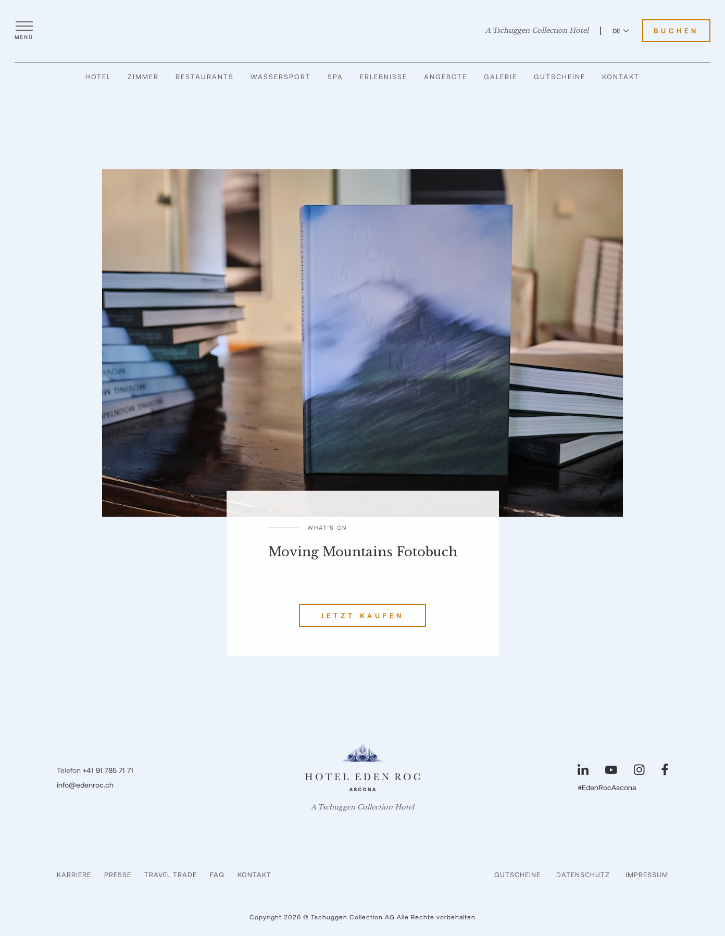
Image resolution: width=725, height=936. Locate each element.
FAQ (217, 874)
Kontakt (621, 76)
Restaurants (205, 76)
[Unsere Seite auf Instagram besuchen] (639, 769)
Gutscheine (559, 76)
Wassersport (281, 76)
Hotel (98, 76)
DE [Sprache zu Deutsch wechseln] (620, 30)
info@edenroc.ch (85, 784)
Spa (335, 76)
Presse (117, 874)
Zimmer (143, 76)
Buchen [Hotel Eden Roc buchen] (676, 31)
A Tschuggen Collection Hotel (537, 30)
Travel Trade (170, 874)
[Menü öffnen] (24, 30)
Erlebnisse (383, 76)
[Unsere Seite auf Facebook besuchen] (664, 770)
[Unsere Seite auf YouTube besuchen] (611, 770)
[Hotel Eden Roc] (363, 30)
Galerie (500, 76)
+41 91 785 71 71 (108, 770)
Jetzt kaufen (362, 615)
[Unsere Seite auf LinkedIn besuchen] (583, 769)
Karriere (74, 874)
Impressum (647, 874)
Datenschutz (583, 874)
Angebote (445, 76)
